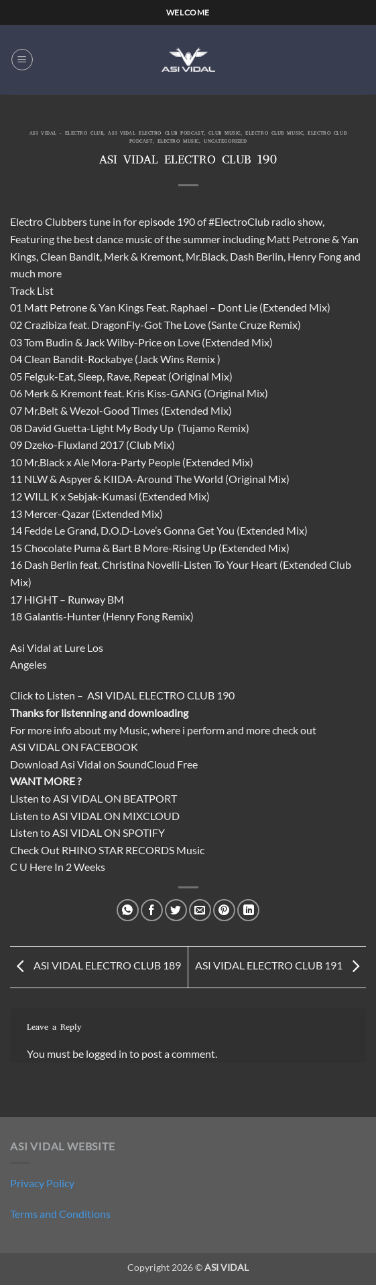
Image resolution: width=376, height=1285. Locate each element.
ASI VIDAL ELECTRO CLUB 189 (95, 965)
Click (21, 695)
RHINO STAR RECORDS (118, 849)
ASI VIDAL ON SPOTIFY (108, 832)
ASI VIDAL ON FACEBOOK (74, 746)
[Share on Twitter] (176, 910)
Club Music (224, 134)
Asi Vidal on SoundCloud (117, 764)
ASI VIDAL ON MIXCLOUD (116, 815)
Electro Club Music (274, 134)
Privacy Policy (42, 1182)
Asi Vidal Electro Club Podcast (156, 134)
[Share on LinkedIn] (248, 910)
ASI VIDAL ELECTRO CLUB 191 (280, 965)
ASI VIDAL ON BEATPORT (115, 798)
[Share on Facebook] (152, 910)
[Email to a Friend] (200, 910)
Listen (61, 695)
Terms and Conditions (60, 1213)
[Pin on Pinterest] (224, 910)
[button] (22, 59)
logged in (106, 1053)
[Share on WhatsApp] (128, 910)
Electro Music (178, 142)
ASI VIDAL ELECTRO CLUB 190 (161, 695)
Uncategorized (225, 142)
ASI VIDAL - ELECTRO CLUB (66, 134)
